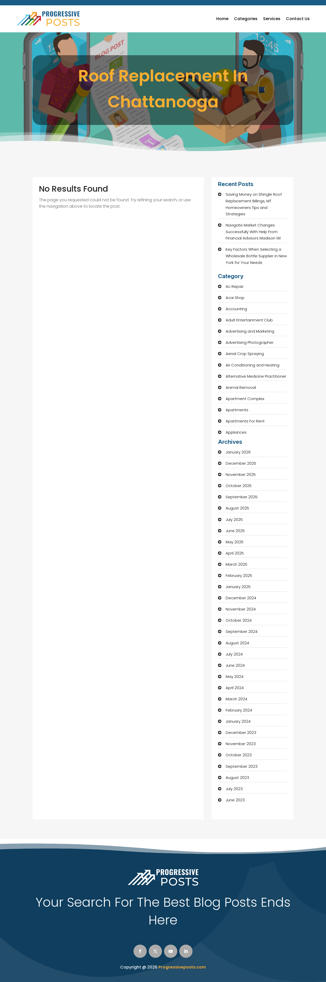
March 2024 (236, 699)
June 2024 (235, 665)
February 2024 (239, 710)
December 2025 (241, 463)
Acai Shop (235, 297)
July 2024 (234, 654)
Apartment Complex (245, 398)
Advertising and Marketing (250, 331)
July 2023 (234, 788)
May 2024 (234, 676)
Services (271, 19)
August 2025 (237, 508)
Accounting (236, 308)
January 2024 (238, 721)
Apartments (237, 409)
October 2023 (239, 755)
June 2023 (235, 800)
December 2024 (241, 598)
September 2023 (241, 766)
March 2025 (236, 564)
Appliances (236, 432)
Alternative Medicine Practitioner (256, 376)
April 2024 (235, 687)
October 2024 (239, 620)
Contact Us (298, 19)
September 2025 (241, 497)
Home (222, 19)
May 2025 (234, 542)
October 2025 (239, 485)
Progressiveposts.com (182, 967)
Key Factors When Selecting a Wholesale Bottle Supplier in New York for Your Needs (256, 256)
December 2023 (241, 732)
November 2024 (241, 609)
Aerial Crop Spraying (245, 353)
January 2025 (238, 586)
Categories (245, 19)
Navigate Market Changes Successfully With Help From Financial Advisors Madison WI (253, 231)
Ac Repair (234, 286)
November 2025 (241, 474)
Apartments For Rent (245, 421)
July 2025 (234, 519)
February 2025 (239, 575)
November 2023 (241, 743)
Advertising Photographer (250, 342)
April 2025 (235, 553)
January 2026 (238, 452)
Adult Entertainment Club (249, 320)
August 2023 (237, 777)
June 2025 (235, 530)
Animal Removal (241, 387)
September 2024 (241, 631)
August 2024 (237, 643)
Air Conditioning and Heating (252, 365)
